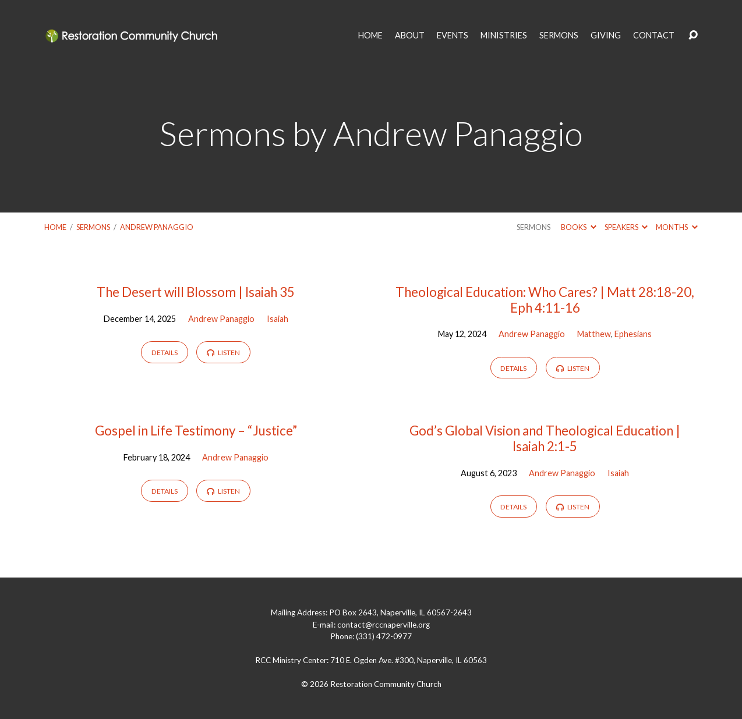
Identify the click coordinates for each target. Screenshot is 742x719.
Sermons (93, 227)
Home (55, 227)
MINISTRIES (503, 35)
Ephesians (633, 334)
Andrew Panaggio (156, 227)
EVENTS (452, 35)
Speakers (626, 227)
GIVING (606, 35)
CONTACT (653, 35)
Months (676, 227)
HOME (370, 35)
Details (164, 352)
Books (578, 227)
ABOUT (410, 35)
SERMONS (558, 35)
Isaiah (277, 319)
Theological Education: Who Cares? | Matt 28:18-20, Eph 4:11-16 (544, 300)
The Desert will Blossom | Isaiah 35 (196, 292)
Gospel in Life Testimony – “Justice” (196, 430)
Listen (223, 352)
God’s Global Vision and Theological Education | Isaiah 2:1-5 (544, 438)
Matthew (594, 334)
